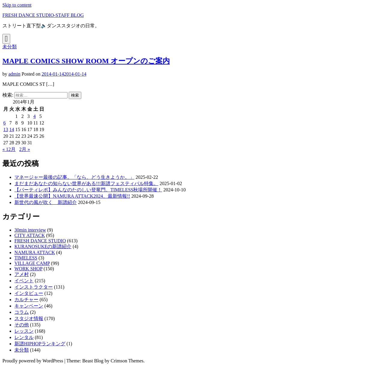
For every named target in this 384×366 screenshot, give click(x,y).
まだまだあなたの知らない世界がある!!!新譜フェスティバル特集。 (86, 183)
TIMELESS (25, 257)
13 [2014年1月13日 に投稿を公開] (5, 129)
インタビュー (28, 293)
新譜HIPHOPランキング (39, 343)
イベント (24, 280)
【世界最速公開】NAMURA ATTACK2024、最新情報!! (72, 196)
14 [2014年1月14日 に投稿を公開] (11, 129)
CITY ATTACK (29, 235)
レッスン (24, 331)
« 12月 (9, 149)
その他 (21, 324)
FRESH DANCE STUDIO (40, 240)
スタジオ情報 (28, 318)
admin (14, 73)
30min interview (30, 229)
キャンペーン (28, 305)
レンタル (24, 337)
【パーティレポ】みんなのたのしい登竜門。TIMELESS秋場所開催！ (88, 189)
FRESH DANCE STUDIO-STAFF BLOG (43, 15)
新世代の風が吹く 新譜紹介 (45, 202)
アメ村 (21, 274)
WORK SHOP (28, 268)
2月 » (24, 149)
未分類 (9, 46)
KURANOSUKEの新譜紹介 (42, 246)
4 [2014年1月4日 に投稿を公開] (34, 116)
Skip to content (17, 5)
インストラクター (33, 287)
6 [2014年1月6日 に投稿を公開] (4, 122)
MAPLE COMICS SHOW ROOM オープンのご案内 (86, 61)
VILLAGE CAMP (32, 263)
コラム (21, 312)
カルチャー (26, 299)
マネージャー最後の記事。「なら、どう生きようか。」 (74, 177)
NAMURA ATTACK (34, 252)
